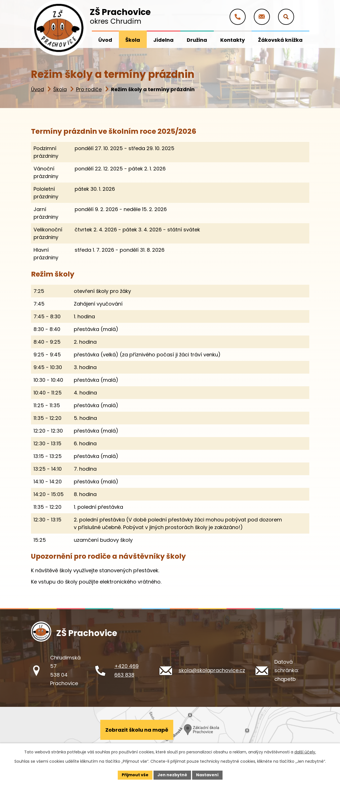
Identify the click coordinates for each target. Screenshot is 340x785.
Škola (60, 89)
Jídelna (163, 39)
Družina (197, 39)
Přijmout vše (135, 775)
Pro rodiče (89, 89)
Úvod (37, 89)
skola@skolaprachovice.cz (212, 670)
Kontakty (232, 39)
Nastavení (207, 775)
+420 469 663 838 (126, 670)
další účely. (305, 752)
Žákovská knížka (280, 39)
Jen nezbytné (172, 775)
